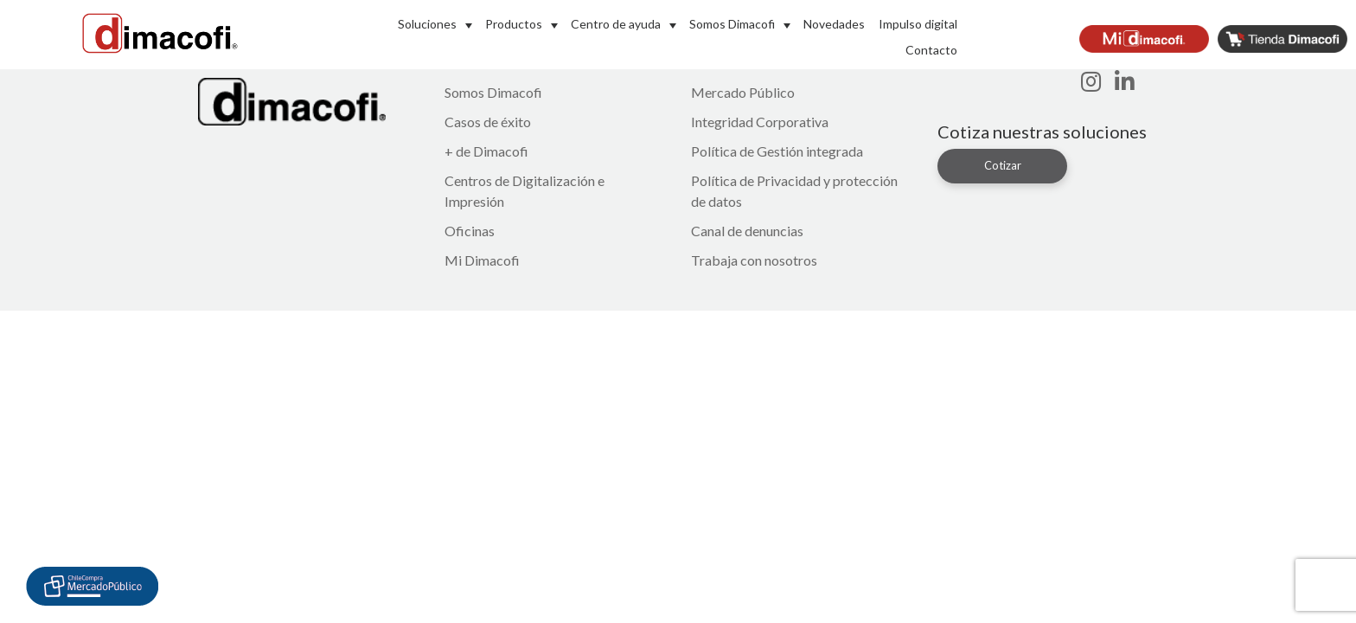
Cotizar (1002, 165)
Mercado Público (743, 92)
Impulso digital (918, 23)
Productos (513, 23)
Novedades (834, 23)
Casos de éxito (488, 121)
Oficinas (470, 230)
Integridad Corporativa (759, 121)
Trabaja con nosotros (754, 260)
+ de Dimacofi (486, 151)
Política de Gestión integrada (777, 151)
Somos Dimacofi (732, 23)
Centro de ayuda (616, 23)
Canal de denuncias (747, 230)
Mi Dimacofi (482, 260)
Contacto (931, 49)
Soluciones (427, 23)
